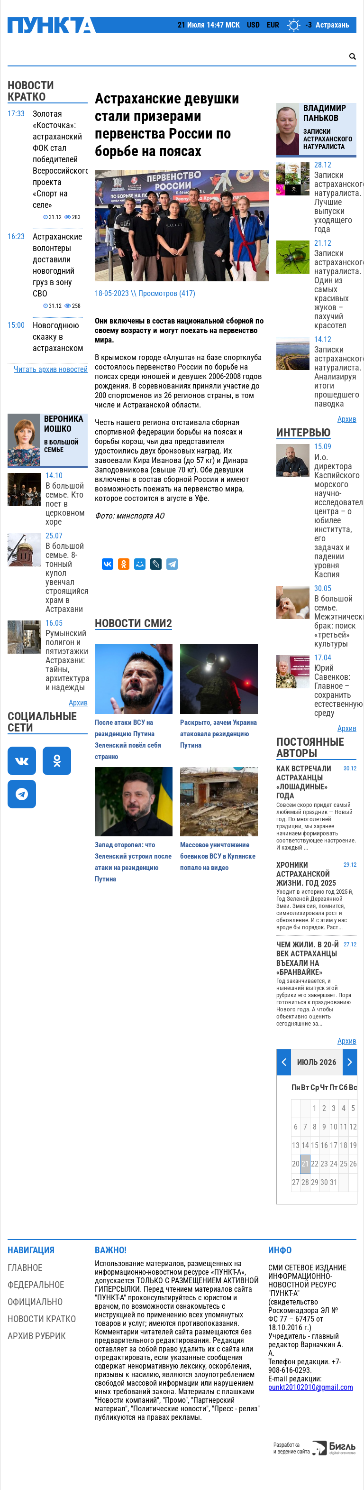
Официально (35, 1301)
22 (314, 1164)
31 (333, 1182)
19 (353, 1145)
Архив (78, 703)
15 (314, 1145)
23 (324, 1164)
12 (353, 1127)
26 (353, 1164)
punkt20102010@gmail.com (310, 1387)
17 (333, 1145)
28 (305, 1182)
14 (305, 1145)
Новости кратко (42, 1319)
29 (314, 1182)
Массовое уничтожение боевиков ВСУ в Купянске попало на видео (217, 856)
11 (343, 1127)
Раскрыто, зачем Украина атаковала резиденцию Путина (218, 734)
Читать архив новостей (51, 369)
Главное (25, 1267)
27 (296, 1182)
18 (343, 1145)
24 (333, 1164)
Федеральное (36, 1284)
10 (333, 1127)
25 (343, 1164)
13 (296, 1145)
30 (324, 1182)
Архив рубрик (37, 1336)
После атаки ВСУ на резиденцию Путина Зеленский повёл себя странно (128, 739)
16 (324, 1145)
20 (296, 1164)
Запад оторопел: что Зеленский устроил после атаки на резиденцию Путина (133, 862)
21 (305, 1164)
